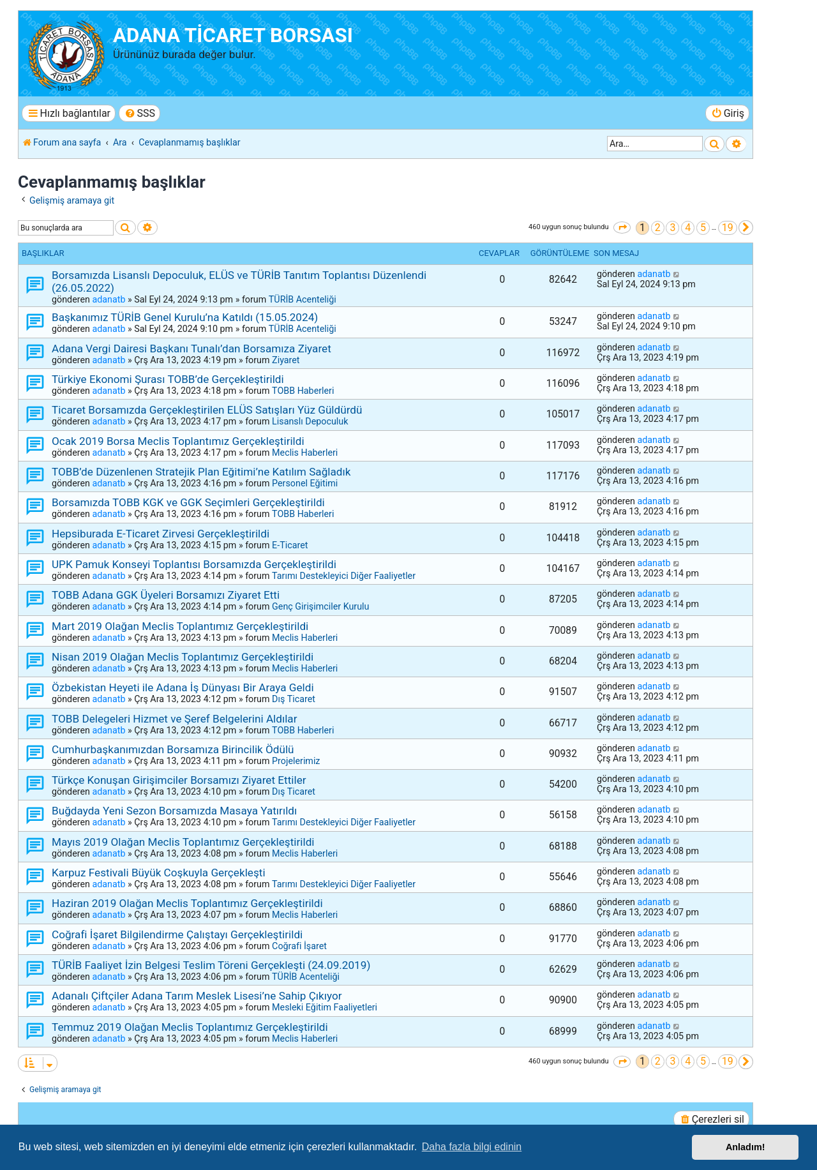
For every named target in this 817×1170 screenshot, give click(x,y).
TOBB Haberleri (303, 391)
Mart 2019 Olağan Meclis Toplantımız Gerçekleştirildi (180, 626)
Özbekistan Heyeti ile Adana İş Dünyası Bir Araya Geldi (183, 687)
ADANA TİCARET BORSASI (233, 35)
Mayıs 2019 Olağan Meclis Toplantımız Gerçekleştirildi (183, 842)
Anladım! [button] (745, 1147)
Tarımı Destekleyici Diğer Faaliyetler (344, 576)
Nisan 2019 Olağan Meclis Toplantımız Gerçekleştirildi (182, 656)
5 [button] (703, 227)
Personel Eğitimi (305, 483)
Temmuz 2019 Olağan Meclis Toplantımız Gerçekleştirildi (190, 1027)
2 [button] (658, 227)
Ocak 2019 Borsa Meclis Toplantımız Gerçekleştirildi (178, 441)
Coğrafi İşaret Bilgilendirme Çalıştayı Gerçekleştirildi (177, 934)
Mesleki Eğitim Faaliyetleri (324, 1007)
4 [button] (688, 227)
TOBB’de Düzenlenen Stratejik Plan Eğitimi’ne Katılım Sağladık (201, 471)
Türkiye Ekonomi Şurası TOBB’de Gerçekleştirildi (168, 379)
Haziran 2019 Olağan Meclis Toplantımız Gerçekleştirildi (187, 903)
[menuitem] (139, 113)
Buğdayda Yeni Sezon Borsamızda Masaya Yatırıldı (174, 810)
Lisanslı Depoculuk (310, 421)
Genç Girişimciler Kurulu (320, 606)
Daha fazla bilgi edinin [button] (472, 1146)
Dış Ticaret (293, 699)
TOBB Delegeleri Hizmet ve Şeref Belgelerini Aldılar (174, 718)
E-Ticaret (290, 545)
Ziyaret (285, 360)
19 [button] (727, 227)
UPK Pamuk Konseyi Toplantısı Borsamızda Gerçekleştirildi (194, 564)
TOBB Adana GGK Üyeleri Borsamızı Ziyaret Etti (166, 595)
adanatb (108, 299)
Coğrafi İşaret (299, 946)
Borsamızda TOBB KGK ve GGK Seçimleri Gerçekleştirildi (188, 502)
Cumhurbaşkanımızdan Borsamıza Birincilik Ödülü (173, 749)
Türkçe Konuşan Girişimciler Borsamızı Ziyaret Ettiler (179, 780)
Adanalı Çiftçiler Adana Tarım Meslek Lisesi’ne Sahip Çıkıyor (197, 995)
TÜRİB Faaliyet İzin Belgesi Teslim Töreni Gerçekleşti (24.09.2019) (211, 965)
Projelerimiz (296, 761)
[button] (622, 227)
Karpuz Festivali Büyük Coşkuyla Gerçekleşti (159, 872)
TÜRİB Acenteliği (302, 299)
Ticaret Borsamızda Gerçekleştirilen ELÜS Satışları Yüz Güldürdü (207, 409)
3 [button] (672, 227)
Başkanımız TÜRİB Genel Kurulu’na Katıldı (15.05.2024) (185, 317)
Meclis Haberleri (305, 452)
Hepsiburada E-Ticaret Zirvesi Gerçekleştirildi (160, 533)
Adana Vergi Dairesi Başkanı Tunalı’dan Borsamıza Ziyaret (191, 348)
